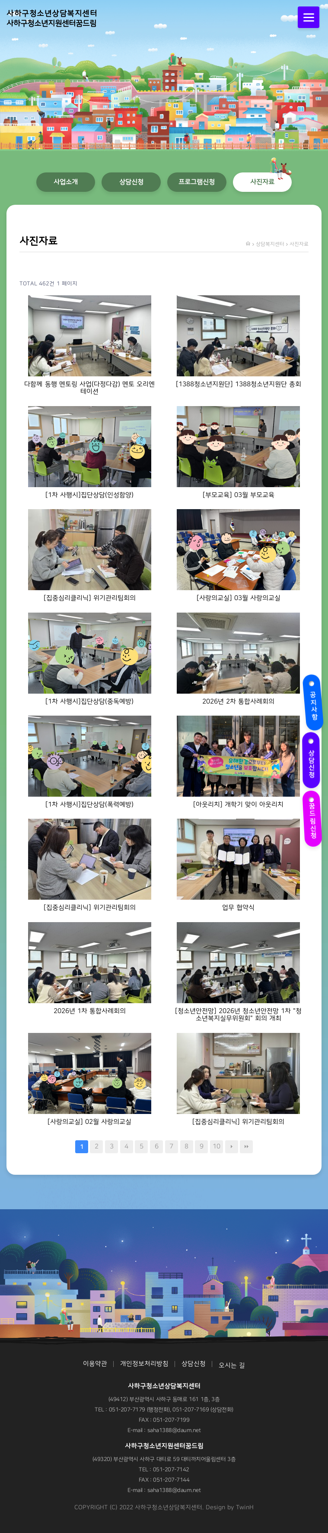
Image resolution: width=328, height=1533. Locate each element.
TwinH (245, 1507)
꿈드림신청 (313, 816)
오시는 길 (232, 1365)
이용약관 (95, 1363)
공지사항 (312, 700)
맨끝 (246, 1146)
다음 (231, 1146)
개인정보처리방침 (144, 1363)
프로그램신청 (196, 182)
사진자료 (262, 182)
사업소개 (66, 182)
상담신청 (309, 757)
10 (216, 1146)
